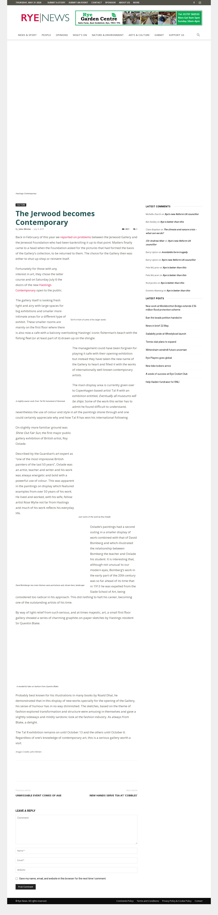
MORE (136, 2)
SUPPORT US (176, 35)
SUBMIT (159, 35)
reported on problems (75, 237)
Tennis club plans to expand (161, 341)
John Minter (25, 229)
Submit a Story (56, 2)
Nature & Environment (108, 35)
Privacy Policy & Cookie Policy (176, 911)
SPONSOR (110, 2)
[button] (198, 35)
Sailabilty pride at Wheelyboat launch (166, 333)
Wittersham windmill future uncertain (166, 349)
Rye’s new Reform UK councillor (182, 214)
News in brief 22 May (157, 325)
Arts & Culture (139, 35)
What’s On (80, 35)
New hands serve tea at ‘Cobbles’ (113, 806)
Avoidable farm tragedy (175, 252)
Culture (21, 205)
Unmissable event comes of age (38, 806)
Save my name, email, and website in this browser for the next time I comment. (62, 889)
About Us (124, 2)
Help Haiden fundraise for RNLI (162, 382)
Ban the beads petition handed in (164, 317)
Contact (96, 2)
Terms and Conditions (148, 911)
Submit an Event (78, 2)
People (46, 35)
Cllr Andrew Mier (155, 240)
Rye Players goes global (159, 357)
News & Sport (27, 35)
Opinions (62, 35)
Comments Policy (124, 911)
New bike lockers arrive (158, 365)
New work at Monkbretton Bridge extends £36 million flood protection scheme (171, 308)
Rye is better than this (172, 221)
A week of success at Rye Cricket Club (167, 374)
